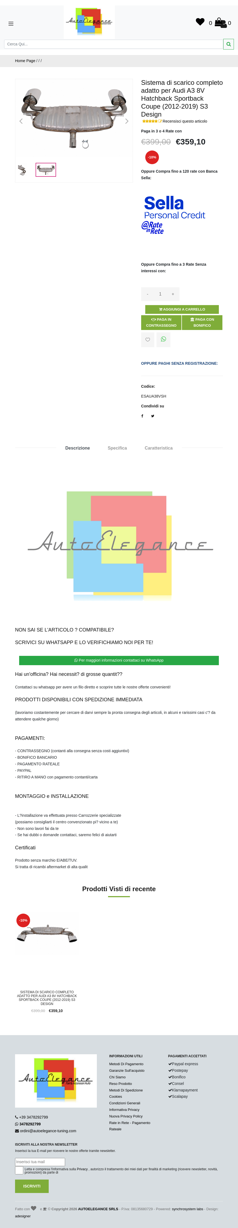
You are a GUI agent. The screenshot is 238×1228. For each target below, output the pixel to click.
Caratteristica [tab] (159, 448)
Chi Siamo (117, 1077)
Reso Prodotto (120, 1084)
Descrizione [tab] (77, 448)
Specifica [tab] (117, 448)
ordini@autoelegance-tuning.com (48, 1131)
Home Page (25, 61)
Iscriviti (31, 1186)
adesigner (23, 1216)
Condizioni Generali (124, 1103)
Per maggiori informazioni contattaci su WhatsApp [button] (119, 660)
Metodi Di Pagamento (126, 1064)
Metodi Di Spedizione (126, 1090)
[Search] (113, 44)
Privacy (82, 1169)
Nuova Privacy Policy (126, 1116)
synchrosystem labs (187, 1209)
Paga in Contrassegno (161, 322)
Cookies (115, 1096)
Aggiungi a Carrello (182, 309)
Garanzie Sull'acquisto (126, 1070)
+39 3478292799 (33, 1117)
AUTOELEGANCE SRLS (98, 1209)
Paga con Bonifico (202, 322)
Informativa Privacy (124, 1110)
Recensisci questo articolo (185, 121)
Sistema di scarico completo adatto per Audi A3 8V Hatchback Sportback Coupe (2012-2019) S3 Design (47, 998)
